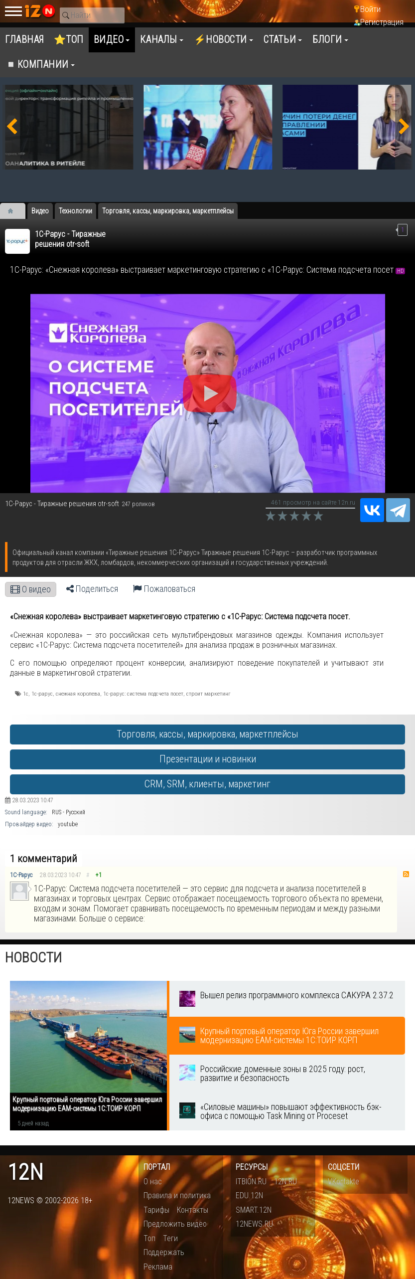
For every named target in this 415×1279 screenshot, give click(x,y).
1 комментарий (43, 859)
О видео (30, 589)
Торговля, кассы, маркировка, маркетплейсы (207, 734)
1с (25, 693)
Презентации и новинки (207, 759)
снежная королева (78, 693)
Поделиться (92, 589)
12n (25, 1172)
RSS (406, 874)
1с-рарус (42, 693)
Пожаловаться (164, 589)
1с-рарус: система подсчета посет (143, 693)
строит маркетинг (208, 693)
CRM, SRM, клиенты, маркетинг (207, 784)
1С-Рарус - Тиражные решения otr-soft (70, 239)
